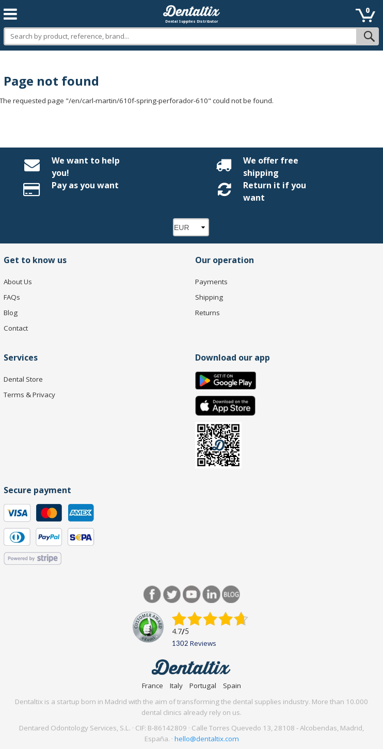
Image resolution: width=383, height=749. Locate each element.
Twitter (172, 594)
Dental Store (23, 379)
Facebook (152, 594)
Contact (16, 328)
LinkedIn (211, 594)
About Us (18, 281)
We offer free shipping (270, 166)
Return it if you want (274, 191)
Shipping (209, 297)
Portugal (202, 685)
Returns (207, 312)
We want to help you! (86, 166)
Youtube (192, 594)
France (152, 685)
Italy (176, 685)
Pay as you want (85, 185)
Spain (232, 685)
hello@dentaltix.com (206, 738)
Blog (11, 312)
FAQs (12, 297)
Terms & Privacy (29, 394)
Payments (211, 281)
